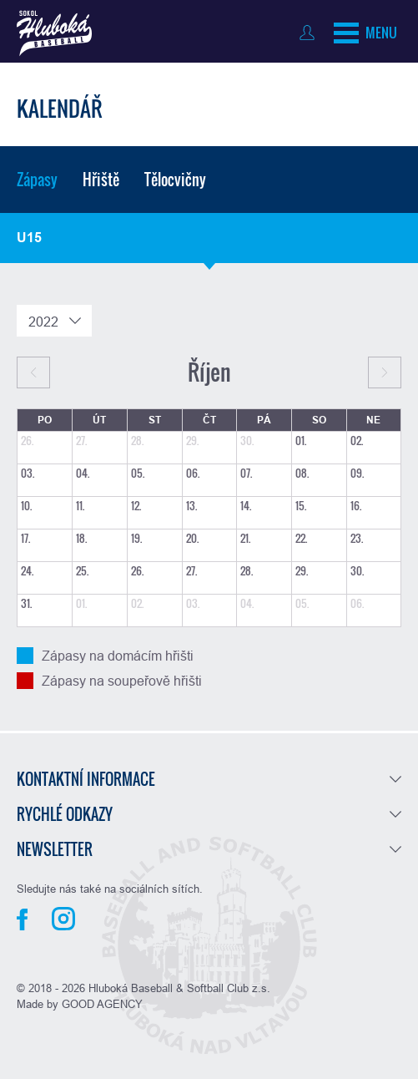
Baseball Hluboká (54, 33)
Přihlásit (311, 32)
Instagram (63, 918)
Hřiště (101, 179)
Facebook (22, 919)
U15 (29, 238)
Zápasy (37, 179)
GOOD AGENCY (102, 1004)
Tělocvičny (175, 179)
